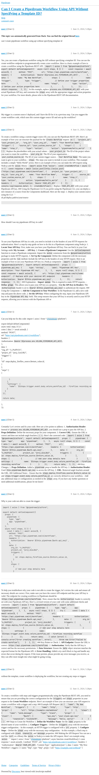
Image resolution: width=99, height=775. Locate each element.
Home (3, 765)
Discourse (16, 771)
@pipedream (52, 319)
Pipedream (5, 3)
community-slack (7, 21)
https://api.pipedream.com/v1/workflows (22, 335)
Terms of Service (39, 765)
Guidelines (24, 765)
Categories (13, 765)
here (77, 36)
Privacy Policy (55, 765)
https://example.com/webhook (67, 748)
